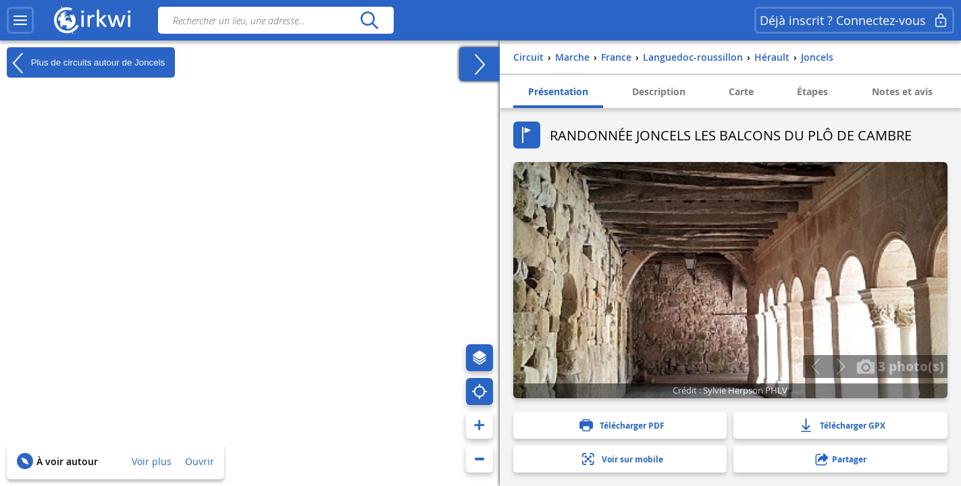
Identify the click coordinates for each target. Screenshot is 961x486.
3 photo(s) (900, 365)
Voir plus (152, 461)
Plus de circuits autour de (86, 63)
